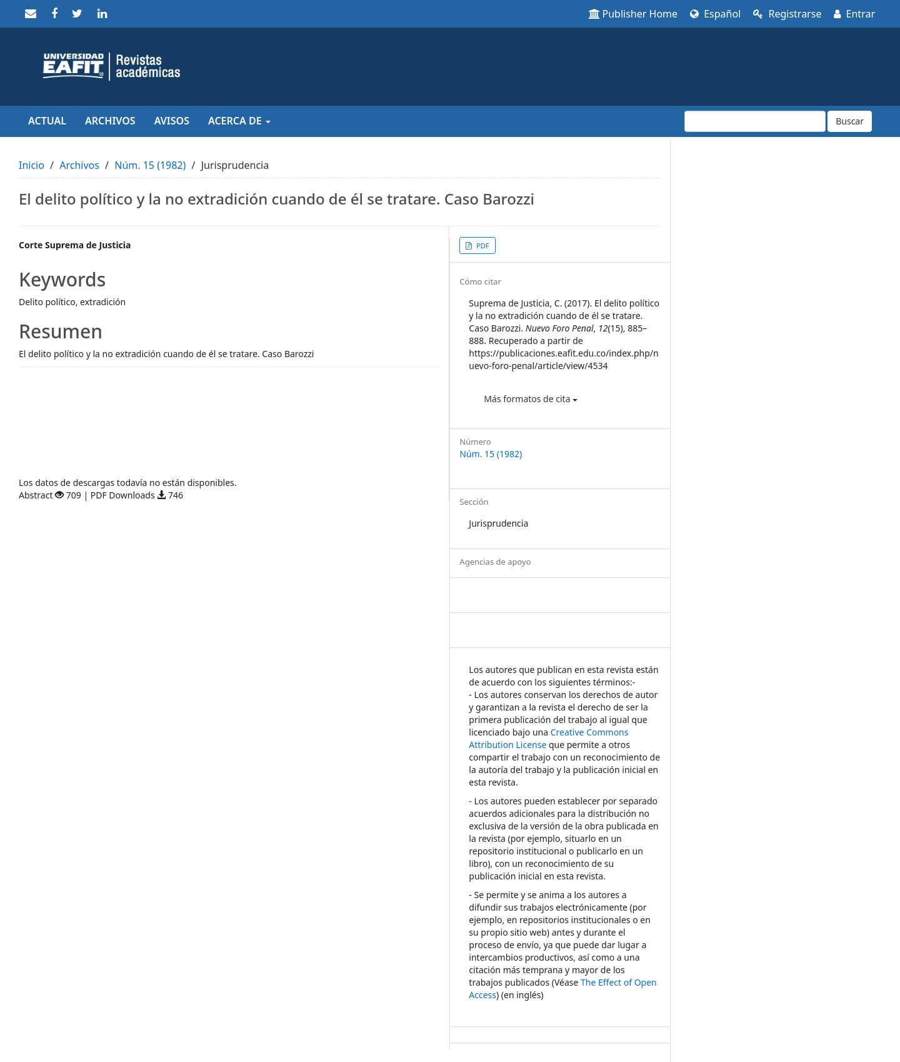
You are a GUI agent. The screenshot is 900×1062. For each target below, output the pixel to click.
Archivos (110, 121)
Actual (47, 121)
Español (715, 14)
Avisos (171, 121)
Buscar (850, 121)
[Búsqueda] (755, 121)
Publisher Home (633, 14)
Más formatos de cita (531, 399)
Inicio (31, 165)
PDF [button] (481, 245)
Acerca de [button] (239, 121)
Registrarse (787, 14)
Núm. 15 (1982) (150, 165)
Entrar (854, 14)
